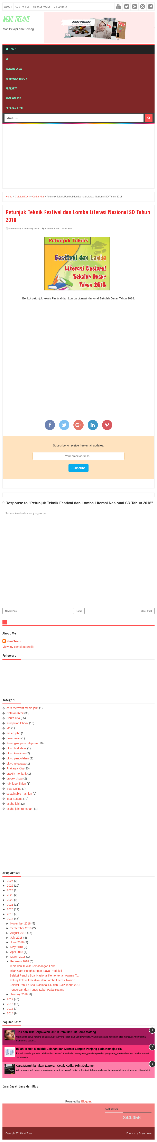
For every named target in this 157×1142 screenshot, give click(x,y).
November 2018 (20, 923)
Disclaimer (60, 6)
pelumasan (14, 738)
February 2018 (20, 961)
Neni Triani (15, 20)
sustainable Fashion (19, 793)
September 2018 (21, 928)
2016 (10, 1004)
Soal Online (13, 98)
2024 (10, 890)
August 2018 (18, 933)
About (8, 6)
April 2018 (17, 952)
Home (11, 49)
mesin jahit (13, 733)
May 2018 (17, 947)
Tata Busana (14, 69)
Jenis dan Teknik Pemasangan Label (33, 966)
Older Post (146, 611)
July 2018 (16, 937)
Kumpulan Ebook (16, 78)
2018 (10, 918)
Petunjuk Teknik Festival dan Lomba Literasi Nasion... (43, 980)
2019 (10, 914)
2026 (10, 881)
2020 (10, 909)
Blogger (86, 1101)
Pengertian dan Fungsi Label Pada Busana (37, 989)
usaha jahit (13, 803)
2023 (10, 895)
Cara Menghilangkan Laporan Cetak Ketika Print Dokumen (55, 1065)
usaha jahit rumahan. (20, 808)
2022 (10, 900)
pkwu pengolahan (18, 758)
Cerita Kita (66, 228)
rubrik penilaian (16, 783)
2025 (10, 885)
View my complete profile (18, 646)
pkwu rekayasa (16, 763)
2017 (10, 999)
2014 (10, 1013)
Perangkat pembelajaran (22, 743)
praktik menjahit (17, 773)
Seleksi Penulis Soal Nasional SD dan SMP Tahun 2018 (45, 985)
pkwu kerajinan (16, 753)
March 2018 (18, 956)
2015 (10, 1008)
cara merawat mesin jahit (22, 708)
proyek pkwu (15, 778)
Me (7, 59)
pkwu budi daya (16, 748)
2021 (10, 904)
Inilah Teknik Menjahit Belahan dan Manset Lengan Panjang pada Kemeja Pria (69, 1048)
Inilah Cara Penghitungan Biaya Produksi (36, 970)
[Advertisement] (81, 155)
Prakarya (11, 88)
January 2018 (19, 994)
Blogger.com (145, 1133)
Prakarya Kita (15, 768)
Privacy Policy (41, 6)
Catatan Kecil (14, 108)
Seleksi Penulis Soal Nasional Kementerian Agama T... (44, 975)
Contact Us (22, 6)
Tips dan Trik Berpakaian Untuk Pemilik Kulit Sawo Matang (56, 1032)
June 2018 (17, 942)
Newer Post (11, 611)
